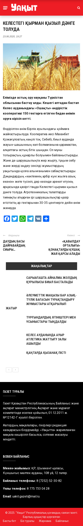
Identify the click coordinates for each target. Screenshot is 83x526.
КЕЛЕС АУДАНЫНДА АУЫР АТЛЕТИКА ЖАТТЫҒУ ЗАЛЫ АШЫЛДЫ (46, 339)
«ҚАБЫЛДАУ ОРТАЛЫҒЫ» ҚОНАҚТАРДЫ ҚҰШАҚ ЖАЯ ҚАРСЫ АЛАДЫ (64, 247)
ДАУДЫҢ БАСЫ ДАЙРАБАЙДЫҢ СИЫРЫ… (14, 245)
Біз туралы (27, 520)
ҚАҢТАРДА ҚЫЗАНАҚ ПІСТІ (46, 353)
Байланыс (62, 520)
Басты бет (9, 520)
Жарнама (45, 520)
